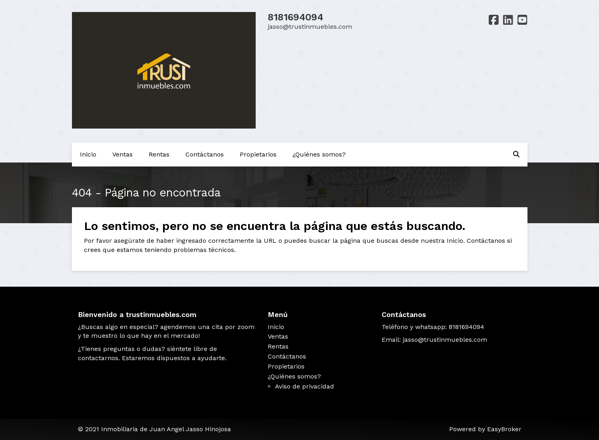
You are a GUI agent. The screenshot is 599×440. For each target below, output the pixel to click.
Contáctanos (204, 154)
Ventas (122, 154)
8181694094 (295, 17)
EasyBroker (504, 429)
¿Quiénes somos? (319, 154)
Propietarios (258, 154)
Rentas (159, 154)
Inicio (88, 154)
